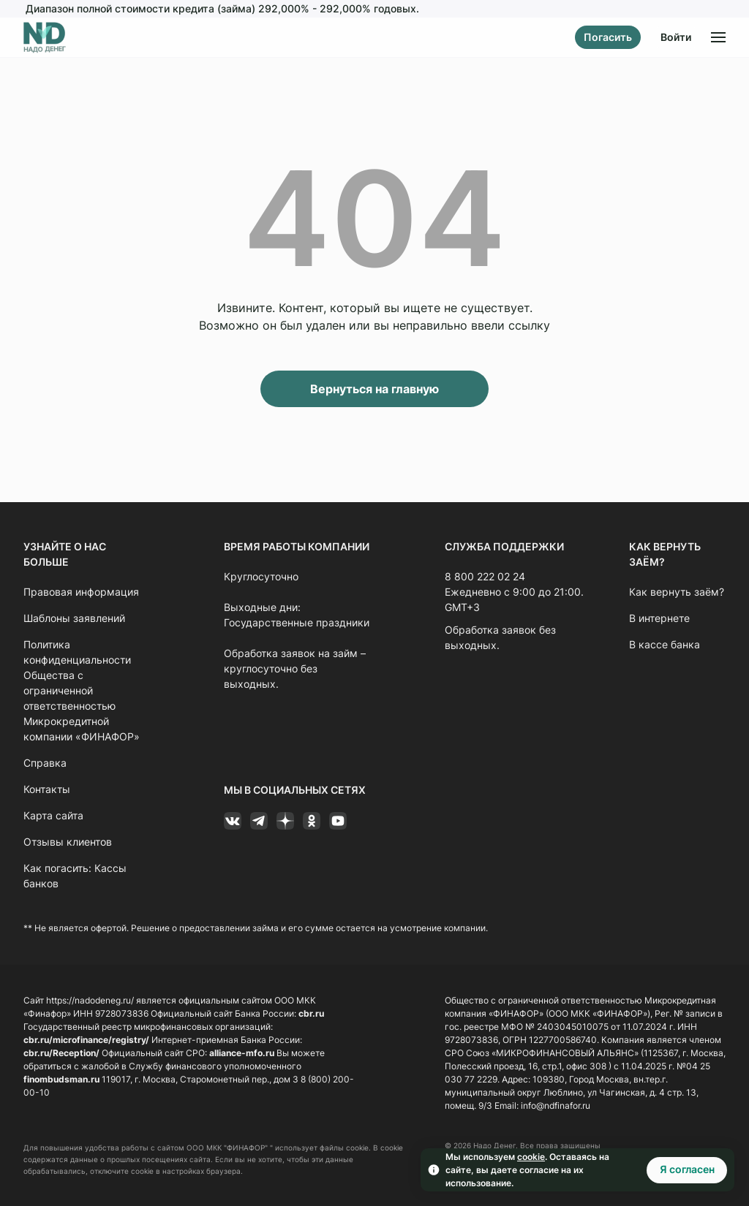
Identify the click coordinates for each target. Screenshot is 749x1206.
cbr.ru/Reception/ (61, 1052)
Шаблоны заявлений (74, 618)
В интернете (659, 618)
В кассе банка (664, 644)
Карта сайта (53, 815)
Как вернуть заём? (676, 591)
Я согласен (687, 1169)
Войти (675, 37)
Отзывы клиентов (67, 841)
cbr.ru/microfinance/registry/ (86, 1039)
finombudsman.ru (61, 1079)
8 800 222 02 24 (485, 576)
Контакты (46, 789)
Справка (45, 762)
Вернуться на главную (374, 389)
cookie (531, 1156)
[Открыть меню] (718, 37)
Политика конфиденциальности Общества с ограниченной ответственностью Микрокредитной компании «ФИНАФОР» (81, 690)
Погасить (608, 37)
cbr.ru (311, 1013)
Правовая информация (81, 591)
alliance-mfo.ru (241, 1052)
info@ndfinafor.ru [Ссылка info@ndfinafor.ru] (555, 1105)
